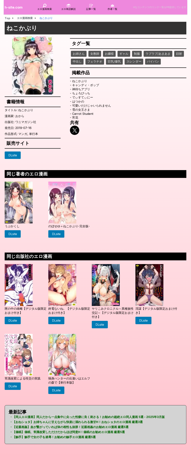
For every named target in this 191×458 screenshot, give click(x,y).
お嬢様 (109, 53)
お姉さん (79, 53)
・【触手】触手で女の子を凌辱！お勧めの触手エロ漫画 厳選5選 (53, 437)
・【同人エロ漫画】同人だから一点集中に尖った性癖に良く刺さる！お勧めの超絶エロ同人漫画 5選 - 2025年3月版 (87, 417)
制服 (137, 53)
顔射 (179, 53)
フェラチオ (94, 61)
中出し (77, 61)
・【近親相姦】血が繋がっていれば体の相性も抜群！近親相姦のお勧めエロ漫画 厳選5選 (69, 427)
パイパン (153, 61)
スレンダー (133, 61)
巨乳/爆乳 (114, 61)
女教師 (94, 53)
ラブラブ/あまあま (157, 53)
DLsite (12, 155)
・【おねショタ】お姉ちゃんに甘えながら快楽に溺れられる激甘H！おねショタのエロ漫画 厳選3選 (76, 422)
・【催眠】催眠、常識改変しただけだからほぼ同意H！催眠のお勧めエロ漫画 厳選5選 (67, 432)
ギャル (123, 53)
